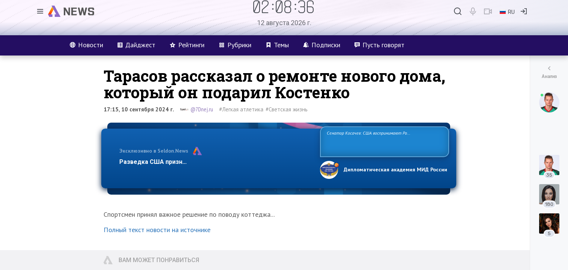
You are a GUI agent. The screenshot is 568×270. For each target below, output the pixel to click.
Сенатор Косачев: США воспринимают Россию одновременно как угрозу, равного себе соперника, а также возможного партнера (383, 141)
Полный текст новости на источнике (157, 229)
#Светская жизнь (287, 109)
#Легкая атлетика (241, 109)
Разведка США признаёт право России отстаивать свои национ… (215, 161)
